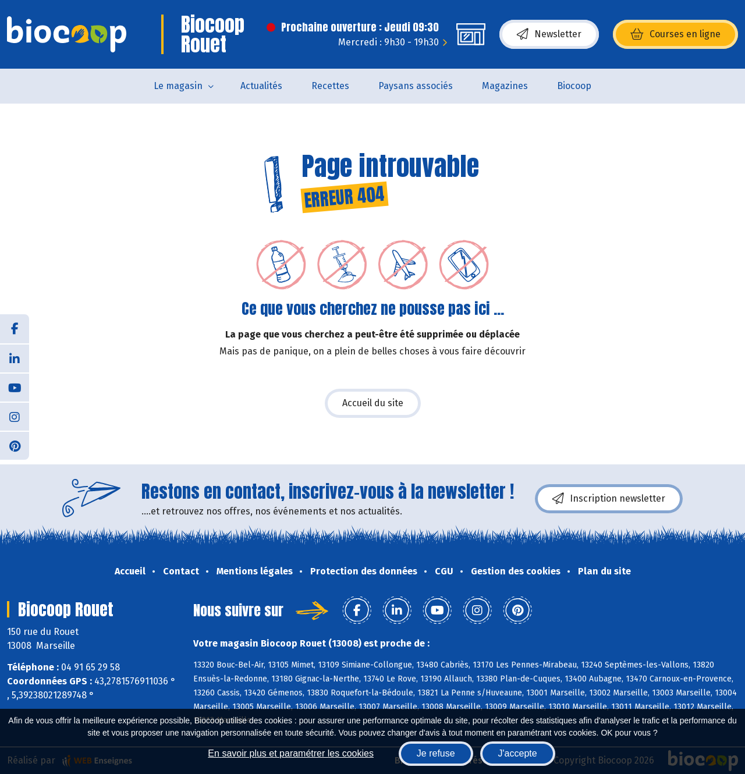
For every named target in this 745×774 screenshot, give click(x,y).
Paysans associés (415, 85)
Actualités (261, 85)
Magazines (505, 85)
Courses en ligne (675, 34)
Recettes (330, 85)
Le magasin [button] (178, 85)
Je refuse (436, 753)
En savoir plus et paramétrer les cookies (291, 753)
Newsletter (549, 34)
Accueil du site (372, 403)
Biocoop (574, 85)
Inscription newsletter (608, 499)
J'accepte (517, 753)
